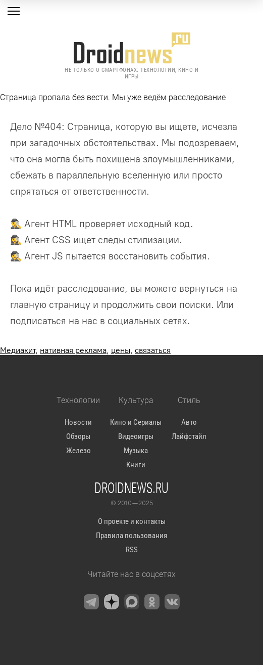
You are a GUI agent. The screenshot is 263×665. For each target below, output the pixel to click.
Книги (135, 464)
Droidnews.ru (131, 487)
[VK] (172, 601)
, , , (85, 350)
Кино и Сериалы (136, 422)
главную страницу (50, 305)
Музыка (136, 450)
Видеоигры (135, 436)
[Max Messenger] (131, 601)
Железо (78, 450)
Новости (78, 422)
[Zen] (111, 601)
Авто (189, 422)
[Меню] (14, 11)
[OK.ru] (152, 601)
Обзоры (78, 436)
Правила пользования (131, 535)
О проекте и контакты (132, 521)
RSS (132, 549)
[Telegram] (91, 601)
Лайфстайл (189, 436)
